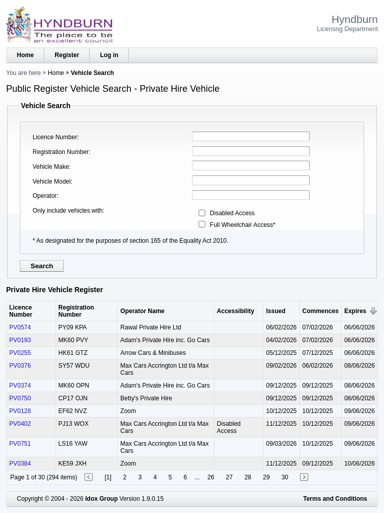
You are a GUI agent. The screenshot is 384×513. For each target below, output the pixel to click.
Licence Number (55, 137)
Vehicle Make (51, 166)
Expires (355, 311)
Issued (275, 311)
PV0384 (20, 463)
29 (266, 477)
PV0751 (20, 443)
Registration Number (61, 152)
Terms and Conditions (335, 498)
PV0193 (20, 340)
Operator (45, 195)
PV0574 (20, 327)
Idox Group (101, 498)
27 (229, 477)
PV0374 (20, 385)
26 (210, 477)
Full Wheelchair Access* (243, 224)
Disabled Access (232, 213)
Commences (321, 311)
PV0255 (20, 352)
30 (285, 477)
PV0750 (20, 398)
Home (25, 55)
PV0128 (20, 411)
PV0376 (20, 365)
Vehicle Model (52, 181)
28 (247, 477)
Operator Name (142, 311)
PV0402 (20, 423)
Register (66, 55)
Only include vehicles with (67, 210)
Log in (109, 55)
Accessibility (235, 311)
